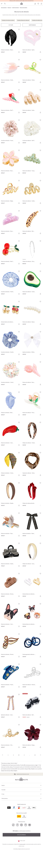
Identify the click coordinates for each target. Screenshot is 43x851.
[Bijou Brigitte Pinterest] (25, 825)
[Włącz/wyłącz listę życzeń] (19, 29)
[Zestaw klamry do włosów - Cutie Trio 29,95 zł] (32, 615)
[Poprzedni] (2, 755)
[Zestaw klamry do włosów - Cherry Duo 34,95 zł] (11, 313)
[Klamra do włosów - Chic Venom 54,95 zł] (11, 736)
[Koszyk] (41, 3)
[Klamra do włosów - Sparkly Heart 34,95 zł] (32, 41)
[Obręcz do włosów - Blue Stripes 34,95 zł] (11, 404)
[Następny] (40, 755)
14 (35, 755)
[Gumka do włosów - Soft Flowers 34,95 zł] (32, 132)
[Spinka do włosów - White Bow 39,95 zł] (32, 343)
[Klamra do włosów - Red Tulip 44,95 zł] (11, 101)
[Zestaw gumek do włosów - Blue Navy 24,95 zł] (32, 646)
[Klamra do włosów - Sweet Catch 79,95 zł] (11, 555)
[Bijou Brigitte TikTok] (13, 825)
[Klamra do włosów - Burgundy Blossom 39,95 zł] (32, 736)
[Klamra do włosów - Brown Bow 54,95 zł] (11, 646)
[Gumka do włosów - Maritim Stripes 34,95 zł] (11, 283)
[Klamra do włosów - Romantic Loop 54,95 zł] (32, 676)
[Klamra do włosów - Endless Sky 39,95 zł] (11, 71)
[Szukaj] (4, 3)
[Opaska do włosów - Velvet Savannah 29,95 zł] (32, 464)
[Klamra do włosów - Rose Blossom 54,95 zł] (11, 222)
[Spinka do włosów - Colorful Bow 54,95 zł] (11, 706)
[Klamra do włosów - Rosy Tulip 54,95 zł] (32, 373)
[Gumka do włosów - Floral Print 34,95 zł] (11, 132)
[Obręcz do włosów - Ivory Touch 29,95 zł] (32, 555)
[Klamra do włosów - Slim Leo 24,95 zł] (32, 222)
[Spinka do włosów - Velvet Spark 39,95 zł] (32, 525)
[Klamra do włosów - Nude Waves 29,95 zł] (32, 101)
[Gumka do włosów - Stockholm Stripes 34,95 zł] (11, 343)
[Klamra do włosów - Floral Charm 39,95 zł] (32, 404)
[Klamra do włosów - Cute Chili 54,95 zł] (11, 434)
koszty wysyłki (22, 844)
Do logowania (21, 834)
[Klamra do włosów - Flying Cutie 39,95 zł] (11, 525)
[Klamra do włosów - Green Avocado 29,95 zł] (32, 283)
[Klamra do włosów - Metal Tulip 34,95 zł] (32, 71)
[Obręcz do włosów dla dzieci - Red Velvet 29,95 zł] (32, 494)
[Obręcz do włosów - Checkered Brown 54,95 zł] (32, 434)
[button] (35, 3)
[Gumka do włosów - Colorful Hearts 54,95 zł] (11, 373)
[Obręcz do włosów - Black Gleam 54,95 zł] (11, 41)
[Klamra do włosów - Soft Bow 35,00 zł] (32, 706)
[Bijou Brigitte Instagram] (21, 825)
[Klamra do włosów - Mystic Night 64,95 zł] (11, 676)
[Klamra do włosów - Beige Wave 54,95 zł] (11, 192)
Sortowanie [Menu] (32, 25)
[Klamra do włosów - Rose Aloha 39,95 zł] (11, 162)
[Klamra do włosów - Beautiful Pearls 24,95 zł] (32, 313)
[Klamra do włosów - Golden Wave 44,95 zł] (32, 192)
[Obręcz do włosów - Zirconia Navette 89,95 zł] (32, 252)
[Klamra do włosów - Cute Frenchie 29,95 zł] (11, 615)
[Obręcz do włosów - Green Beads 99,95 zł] (11, 464)
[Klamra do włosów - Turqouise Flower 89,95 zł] (32, 162)
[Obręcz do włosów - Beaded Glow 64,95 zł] (11, 494)
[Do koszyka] (19, 52)
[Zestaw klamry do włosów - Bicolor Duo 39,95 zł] (32, 585)
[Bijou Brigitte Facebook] (17, 825)
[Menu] (10, 25)
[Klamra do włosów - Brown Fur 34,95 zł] (11, 585)
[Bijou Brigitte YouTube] (29, 825)
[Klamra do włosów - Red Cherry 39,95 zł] (11, 252)
